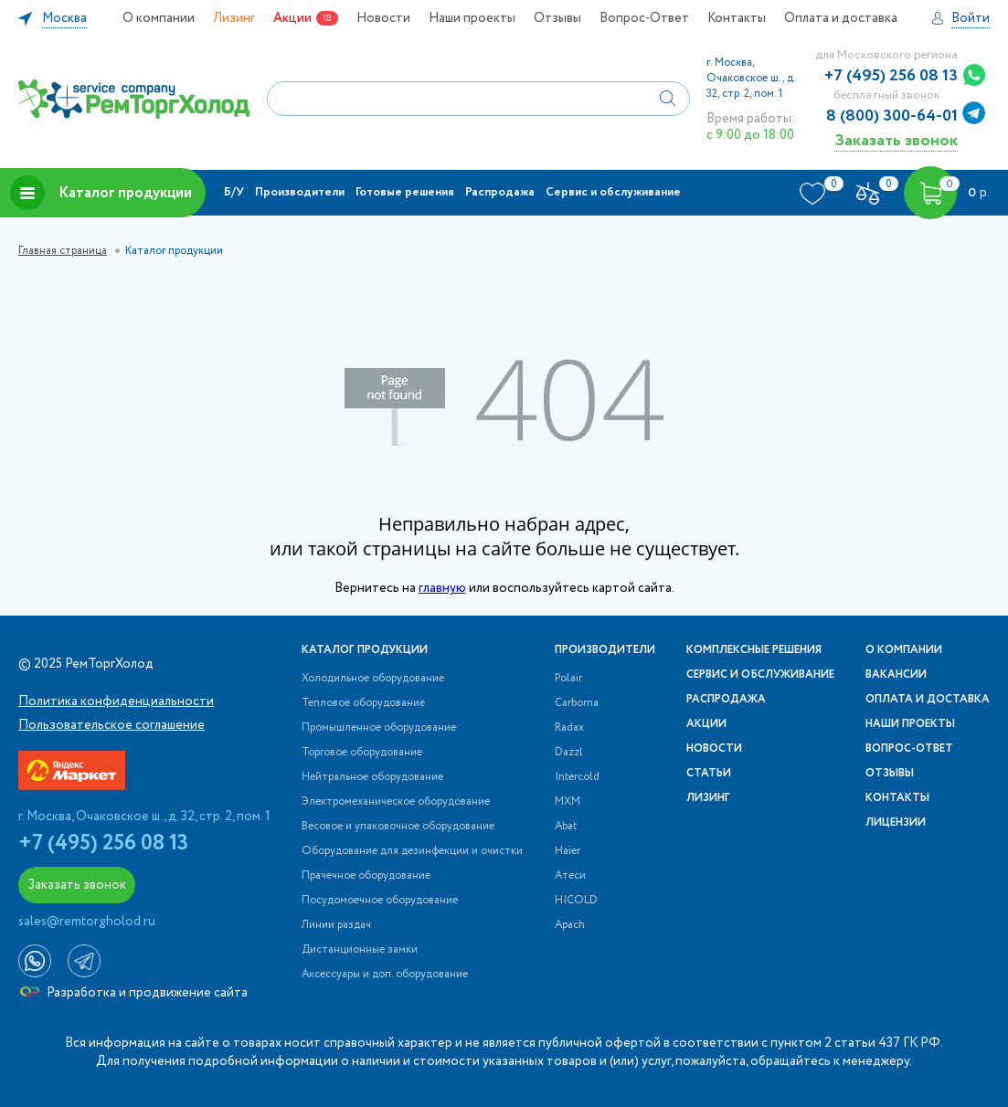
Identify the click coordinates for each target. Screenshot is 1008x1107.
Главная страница (62, 250)
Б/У (234, 192)
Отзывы (557, 18)
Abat (566, 826)
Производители (300, 192)
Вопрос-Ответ (644, 18)
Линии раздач (336, 925)
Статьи (708, 773)
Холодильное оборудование (373, 678)
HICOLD (576, 900)
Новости (383, 18)
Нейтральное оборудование (372, 777)
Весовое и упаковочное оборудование (398, 826)
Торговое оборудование (362, 752)
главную (442, 588)
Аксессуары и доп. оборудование (385, 974)
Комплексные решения (754, 650)
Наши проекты (472, 18)
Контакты (736, 18)
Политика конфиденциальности (116, 701)
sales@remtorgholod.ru (86, 921)
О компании (158, 18)
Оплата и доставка (840, 18)
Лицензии (895, 823)
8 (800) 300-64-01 (892, 116)
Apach (570, 925)
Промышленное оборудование (379, 728)
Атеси (570, 876)
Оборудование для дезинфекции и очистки (412, 851)
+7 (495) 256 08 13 (891, 76)
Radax (569, 728)
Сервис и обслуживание (613, 192)
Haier (567, 851)
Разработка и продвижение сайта (134, 993)
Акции (292, 18)
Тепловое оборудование (363, 703)
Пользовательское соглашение (111, 725)
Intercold (577, 777)
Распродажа (500, 192)
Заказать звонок (896, 140)
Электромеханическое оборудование (396, 802)
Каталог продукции (101, 192)
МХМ (567, 802)
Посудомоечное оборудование (380, 900)
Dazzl (569, 752)
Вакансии (896, 675)
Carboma (577, 703)
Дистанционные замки (360, 950)
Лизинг (234, 18)
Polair (568, 678)
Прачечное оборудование (366, 876)
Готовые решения (404, 192)
